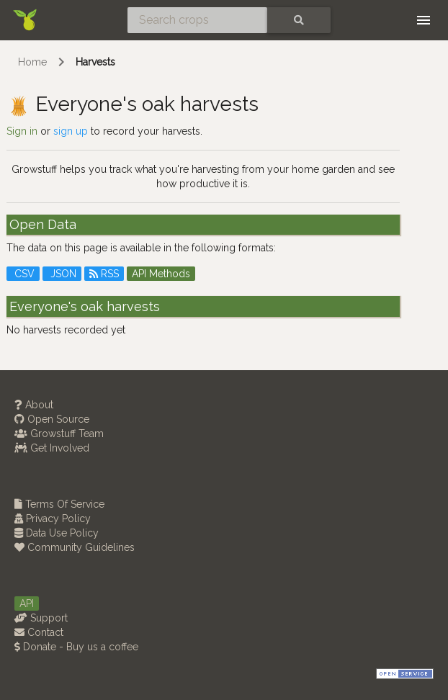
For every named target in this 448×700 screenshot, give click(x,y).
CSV (23, 273)
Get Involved (51, 448)
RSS (104, 273)
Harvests (95, 62)
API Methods (161, 273)
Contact (38, 632)
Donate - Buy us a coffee (76, 646)
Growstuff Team (59, 433)
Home (32, 62)
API (26, 603)
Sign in (21, 131)
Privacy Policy (52, 518)
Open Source (51, 419)
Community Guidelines (74, 547)
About (33, 404)
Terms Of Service (59, 504)
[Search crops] (197, 20)
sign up (70, 131)
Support (41, 618)
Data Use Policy (56, 533)
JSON (62, 273)
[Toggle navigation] (423, 20)
